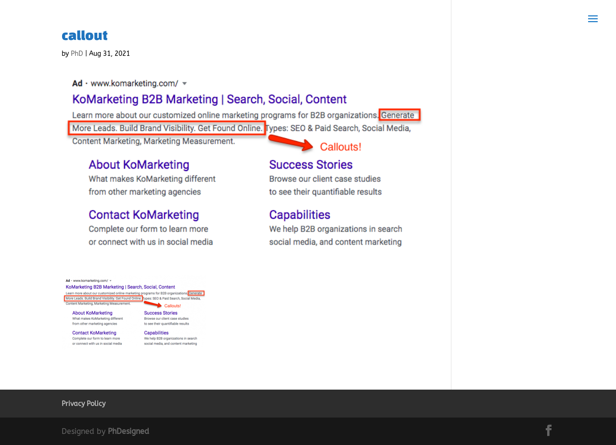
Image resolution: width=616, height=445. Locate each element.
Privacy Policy (83, 404)
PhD (77, 54)
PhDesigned (128, 431)
